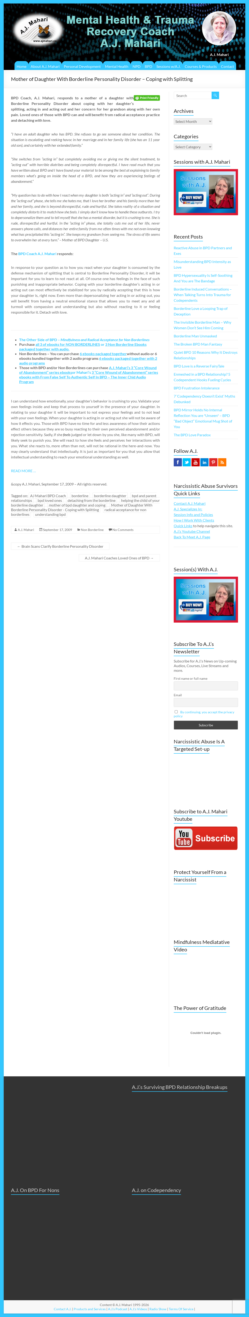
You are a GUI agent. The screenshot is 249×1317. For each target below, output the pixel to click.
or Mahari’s (88, 369)
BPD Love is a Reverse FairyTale (199, 366)
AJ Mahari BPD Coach (48, 495)
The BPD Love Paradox (192, 435)
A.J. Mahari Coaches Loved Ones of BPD (119, 558)
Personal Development (82, 66)
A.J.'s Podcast (117, 1309)
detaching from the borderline (91, 500)
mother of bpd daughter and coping (77, 505)
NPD (137, 66)
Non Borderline (92, 530)
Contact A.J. (62, 1309)
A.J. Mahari (26, 530)
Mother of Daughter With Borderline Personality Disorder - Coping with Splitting (81, 507)
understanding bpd (50, 514)
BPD (148, 66)
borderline (80, 495)
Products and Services (90, 1309)
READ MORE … (23, 470)
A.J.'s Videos (138, 1309)
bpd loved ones (50, 500)
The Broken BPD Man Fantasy (198, 344)
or (70, 344)
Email (178, 695)
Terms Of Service (181, 1309)
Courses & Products (201, 66)
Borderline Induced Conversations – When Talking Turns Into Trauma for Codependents (203, 294)
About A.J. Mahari (45, 66)
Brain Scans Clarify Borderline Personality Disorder (60, 546)
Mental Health (116, 66)
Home (21, 66)
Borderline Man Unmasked (195, 336)
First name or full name (190, 678)
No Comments (123, 530)
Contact (227, 66)
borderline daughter (110, 495)
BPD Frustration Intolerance (197, 388)
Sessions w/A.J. (168, 66)
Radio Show (157, 1309)
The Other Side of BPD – (84, 339)
